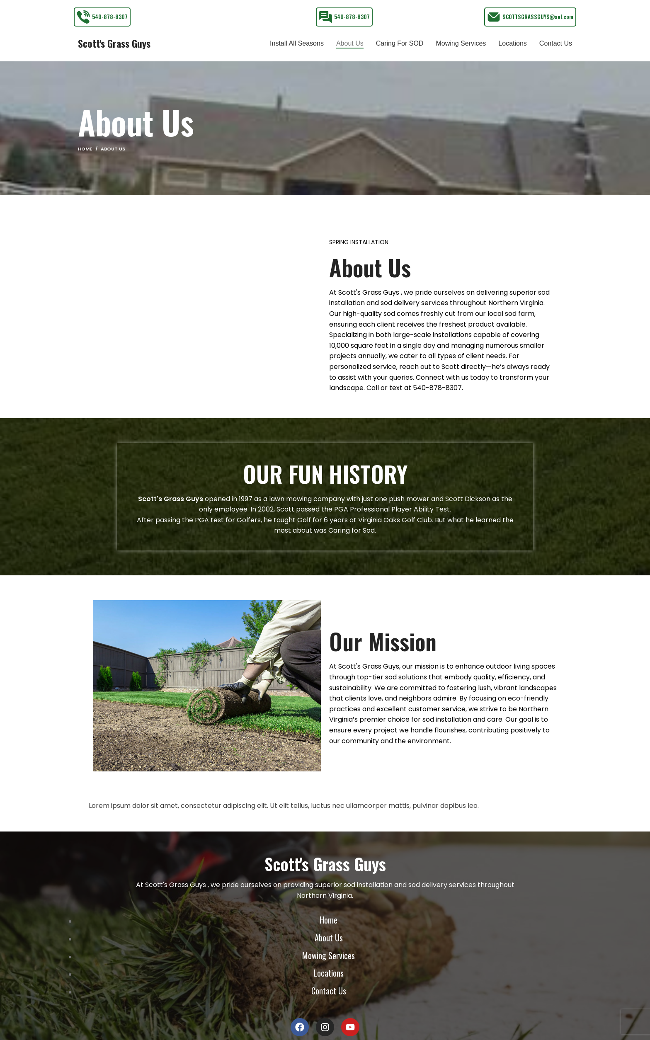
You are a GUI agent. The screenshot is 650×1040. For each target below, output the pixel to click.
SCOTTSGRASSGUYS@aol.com (537, 16)
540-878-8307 (110, 16)
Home (85, 157)
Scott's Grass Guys (114, 47)
